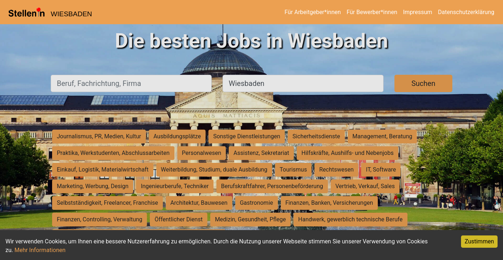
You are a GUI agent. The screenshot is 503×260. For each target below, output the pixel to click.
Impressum (417, 12)
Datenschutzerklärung (466, 12)
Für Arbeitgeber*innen (312, 12)
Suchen (423, 83)
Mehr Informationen (39, 250)
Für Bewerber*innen (372, 12)
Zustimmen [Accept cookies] (479, 241)
